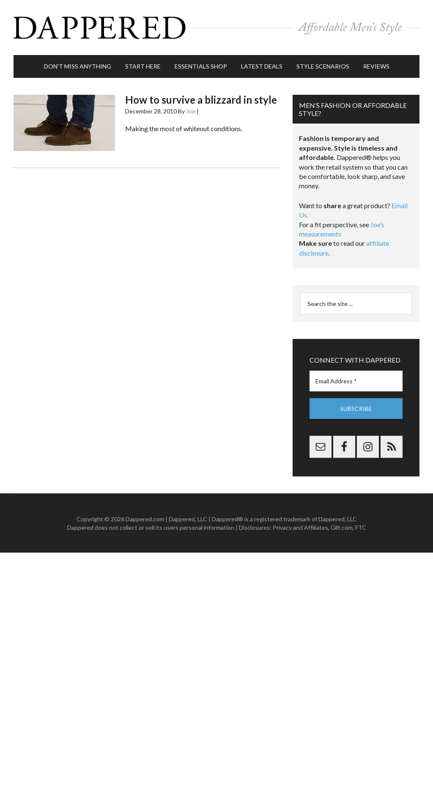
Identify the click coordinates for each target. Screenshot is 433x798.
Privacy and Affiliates (300, 527)
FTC (360, 527)
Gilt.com (342, 527)
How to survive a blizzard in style (201, 100)
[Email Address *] (356, 381)
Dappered (216, 27)
